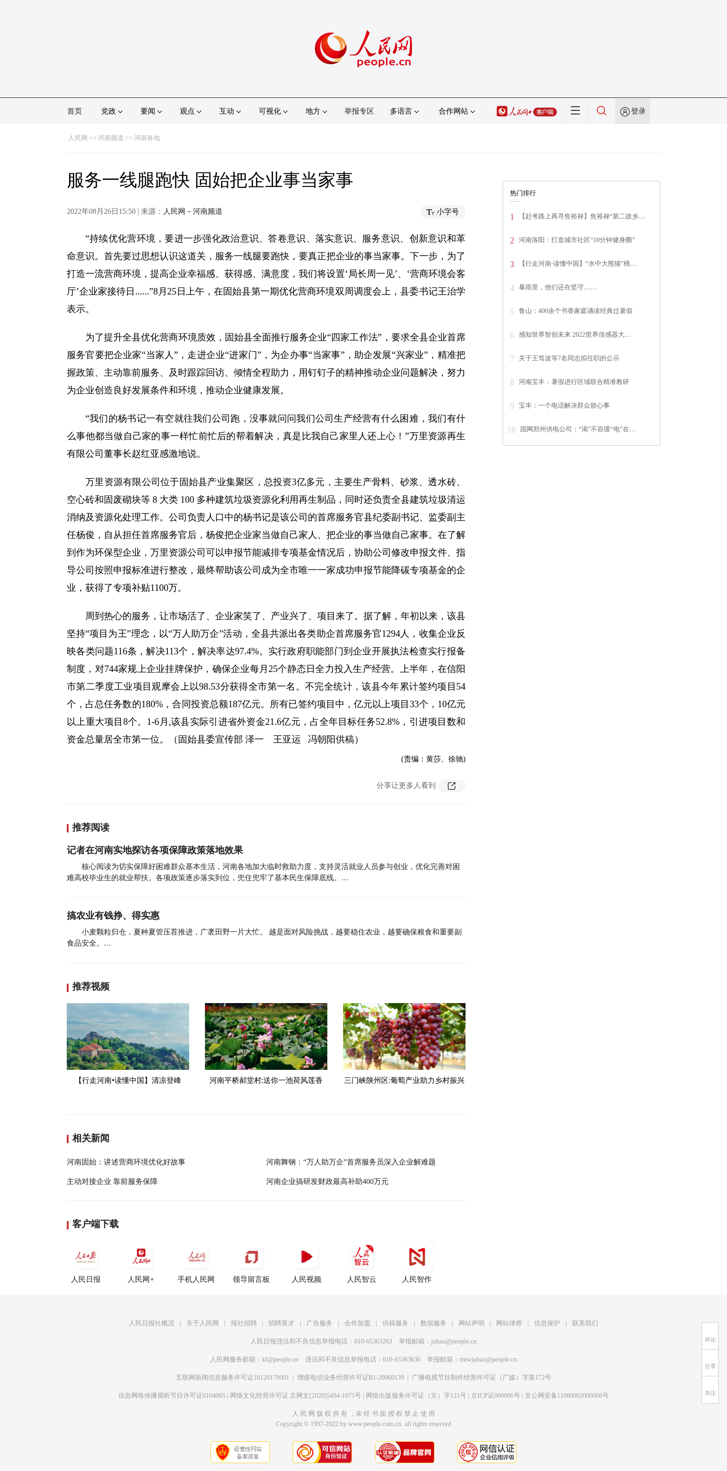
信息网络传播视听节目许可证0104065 (171, 1395)
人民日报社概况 (151, 1323)
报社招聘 (244, 1323)
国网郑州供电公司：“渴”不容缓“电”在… (578, 429)
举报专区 (359, 111)
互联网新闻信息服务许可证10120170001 (232, 1377)
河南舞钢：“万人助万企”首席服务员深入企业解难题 (351, 1162)
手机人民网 (196, 1262)
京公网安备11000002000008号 (567, 1395)
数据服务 (433, 1323)
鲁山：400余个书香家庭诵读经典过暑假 (575, 310)
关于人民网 (202, 1323)
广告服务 (319, 1323)
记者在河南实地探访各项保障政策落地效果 (155, 850)
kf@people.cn (280, 1359)
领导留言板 (251, 1262)
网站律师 (509, 1323)
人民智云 (361, 1262)
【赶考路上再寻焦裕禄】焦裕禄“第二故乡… (582, 216)
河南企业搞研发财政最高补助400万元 (327, 1181)
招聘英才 (281, 1323)
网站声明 (472, 1323)
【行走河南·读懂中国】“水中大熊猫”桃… (578, 263)
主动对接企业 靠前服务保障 (112, 1181)
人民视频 (306, 1262)
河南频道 (111, 137)
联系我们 (585, 1323)
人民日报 (86, 1262)
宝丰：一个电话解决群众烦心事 (564, 405)
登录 (638, 111)
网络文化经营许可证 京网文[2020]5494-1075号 (296, 1395)
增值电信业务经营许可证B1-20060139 (350, 1377)
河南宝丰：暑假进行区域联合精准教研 (574, 381)
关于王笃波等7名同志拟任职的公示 (569, 358)
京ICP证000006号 (495, 1395)
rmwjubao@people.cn (488, 1359)
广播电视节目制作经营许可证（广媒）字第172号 (481, 1377)
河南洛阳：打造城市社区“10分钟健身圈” (577, 240)
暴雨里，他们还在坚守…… (558, 287)
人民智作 (417, 1262)
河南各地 (147, 137)
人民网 (78, 137)
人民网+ (141, 1262)
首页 (74, 111)
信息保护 (547, 1323)
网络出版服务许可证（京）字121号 (416, 1395)
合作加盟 (357, 1323)
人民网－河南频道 (193, 211)
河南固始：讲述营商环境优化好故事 (126, 1162)
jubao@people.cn (454, 1341)
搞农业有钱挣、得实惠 (113, 915)
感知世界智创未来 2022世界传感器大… (575, 334)
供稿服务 (395, 1323)
